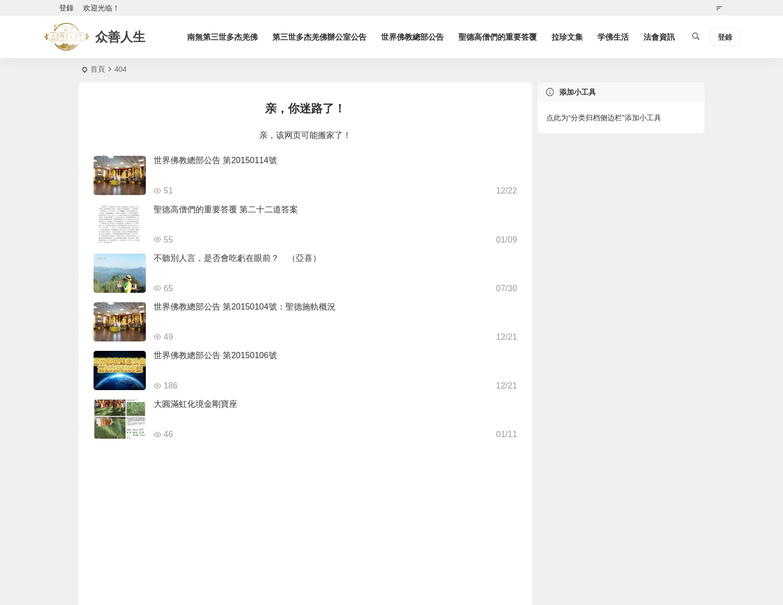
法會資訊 (659, 36)
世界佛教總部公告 (412, 36)
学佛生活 (613, 36)
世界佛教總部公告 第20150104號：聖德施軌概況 (245, 306)
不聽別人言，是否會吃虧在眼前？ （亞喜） (237, 258)
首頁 (97, 69)
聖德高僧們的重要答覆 (497, 36)
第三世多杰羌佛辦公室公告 (319, 36)
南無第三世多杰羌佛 (222, 36)
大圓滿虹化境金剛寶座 (195, 403)
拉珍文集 (567, 36)
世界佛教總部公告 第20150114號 (215, 160)
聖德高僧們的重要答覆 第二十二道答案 (226, 209)
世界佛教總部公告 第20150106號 (215, 355)
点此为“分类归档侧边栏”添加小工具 (603, 117)
